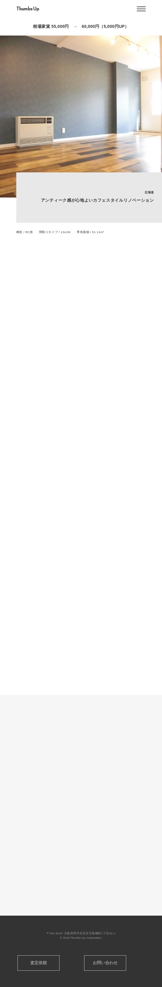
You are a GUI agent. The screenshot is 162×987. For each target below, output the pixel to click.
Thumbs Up (27, 8)
